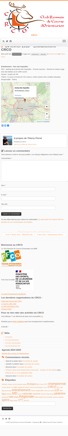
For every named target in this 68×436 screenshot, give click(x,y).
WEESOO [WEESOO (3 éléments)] (26, 411)
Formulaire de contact (30, 372)
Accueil (3, 52)
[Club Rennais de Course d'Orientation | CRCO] (34, 18)
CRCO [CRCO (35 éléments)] (52, 398)
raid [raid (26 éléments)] (11, 407)
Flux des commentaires (13, 354)
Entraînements (13, 52)
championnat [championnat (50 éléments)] (57, 395)
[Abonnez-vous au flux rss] (4, 42)
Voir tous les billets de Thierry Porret (26, 155)
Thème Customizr (57, 433)
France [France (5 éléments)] (33, 402)
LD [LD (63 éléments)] (57, 401)
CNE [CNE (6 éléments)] (15, 398)
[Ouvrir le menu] (64, 42)
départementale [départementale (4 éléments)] (6, 402)
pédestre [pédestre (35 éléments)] (59, 404)
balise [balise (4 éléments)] (25, 395)
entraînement (35, 65)
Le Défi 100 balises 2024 (10, 318)
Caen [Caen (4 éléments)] (41, 395)
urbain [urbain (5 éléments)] (15, 411)
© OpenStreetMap (45, 132)
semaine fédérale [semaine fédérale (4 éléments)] (58, 408)
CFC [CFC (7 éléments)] (45, 395)
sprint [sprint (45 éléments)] (5, 411)
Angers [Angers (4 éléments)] (10, 395)
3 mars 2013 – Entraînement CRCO (51, 246)
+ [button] (47, 124)
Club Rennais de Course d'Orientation (20, 433)
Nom (3, 197)
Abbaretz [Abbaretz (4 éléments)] (4, 395)
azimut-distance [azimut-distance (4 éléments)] (17, 395)
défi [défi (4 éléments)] (61, 398)
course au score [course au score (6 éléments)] (23, 398)
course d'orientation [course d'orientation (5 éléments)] (36, 398)
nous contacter (18, 333)
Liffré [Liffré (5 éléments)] (61, 402)
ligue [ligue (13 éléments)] (4, 405)
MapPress (39, 132)
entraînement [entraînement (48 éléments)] (21, 401)
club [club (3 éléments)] (12, 398)
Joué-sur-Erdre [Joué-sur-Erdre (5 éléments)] (49, 402)
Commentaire (6, 169)
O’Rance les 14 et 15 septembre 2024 (18, 384)
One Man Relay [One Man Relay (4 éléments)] (49, 405)
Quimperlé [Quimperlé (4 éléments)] (5, 408)
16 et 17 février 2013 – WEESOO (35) (18, 246)
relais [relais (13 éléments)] (16, 408)
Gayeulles (43, 65)
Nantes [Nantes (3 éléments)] (20, 405)
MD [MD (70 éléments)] (14, 404)
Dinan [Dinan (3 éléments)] (58, 398)
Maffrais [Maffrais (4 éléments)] (9, 405)
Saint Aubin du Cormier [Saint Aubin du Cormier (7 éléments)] (43, 408)
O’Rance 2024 (6, 320)
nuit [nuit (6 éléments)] (42, 405)
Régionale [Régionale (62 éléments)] (26, 408)
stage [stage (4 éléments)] (11, 411)
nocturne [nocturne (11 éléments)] (36, 405)
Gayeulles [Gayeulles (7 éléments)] (39, 402)
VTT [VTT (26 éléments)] (20, 411)
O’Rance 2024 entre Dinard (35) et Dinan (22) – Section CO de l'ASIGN (31, 381)
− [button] (47, 128)
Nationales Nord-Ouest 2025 (11, 312)
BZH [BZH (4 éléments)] (38, 395)
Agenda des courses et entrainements (15, 365)
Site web (4, 215)
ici (42, 327)
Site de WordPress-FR (12, 357)
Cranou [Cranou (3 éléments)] (45, 398)
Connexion (8, 348)
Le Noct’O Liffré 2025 (8, 315)
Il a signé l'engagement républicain (13, 305)
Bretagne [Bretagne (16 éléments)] (31, 395)
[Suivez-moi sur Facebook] (11, 42)
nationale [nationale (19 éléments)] (27, 404)
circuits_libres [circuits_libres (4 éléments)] (6, 398)
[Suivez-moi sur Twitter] (8, 42)
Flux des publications (12, 351)
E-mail (4, 206)
